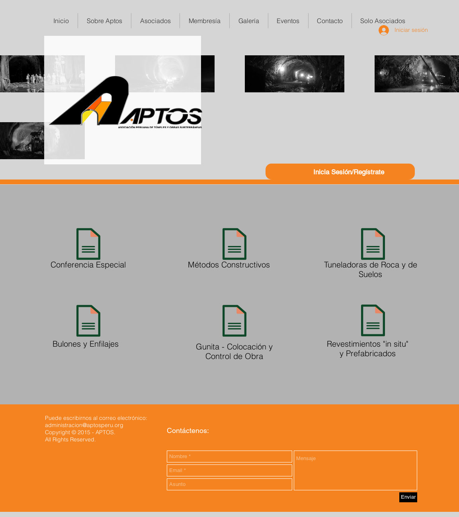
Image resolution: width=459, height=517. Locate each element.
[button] (204, 20)
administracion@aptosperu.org (84, 425)
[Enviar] (408, 497)
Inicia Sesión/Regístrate (348, 172)
